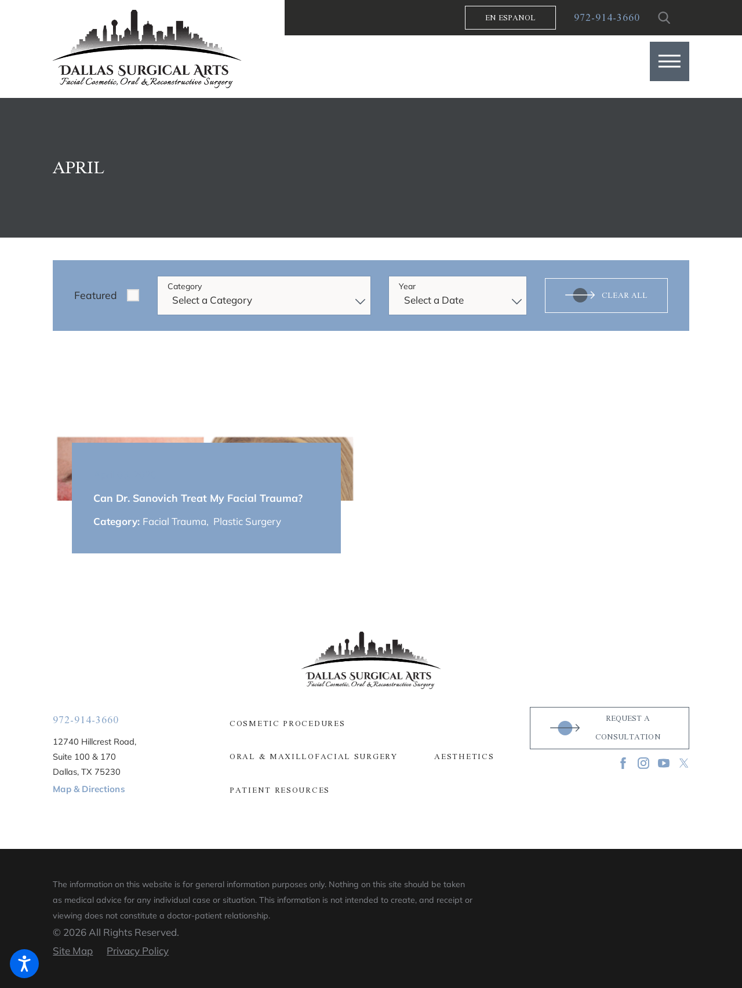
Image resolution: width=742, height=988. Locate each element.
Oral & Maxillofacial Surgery (314, 756)
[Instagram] (643, 763)
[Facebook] (623, 763)
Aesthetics (464, 756)
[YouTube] (664, 763)
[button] (669, 61)
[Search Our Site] (664, 18)
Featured (95, 295)
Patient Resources (280, 790)
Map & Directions (89, 788)
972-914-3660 (607, 17)
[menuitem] (371, 723)
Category (185, 286)
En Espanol (510, 18)
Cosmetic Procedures (287, 723)
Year (407, 286)
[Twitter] (684, 763)
